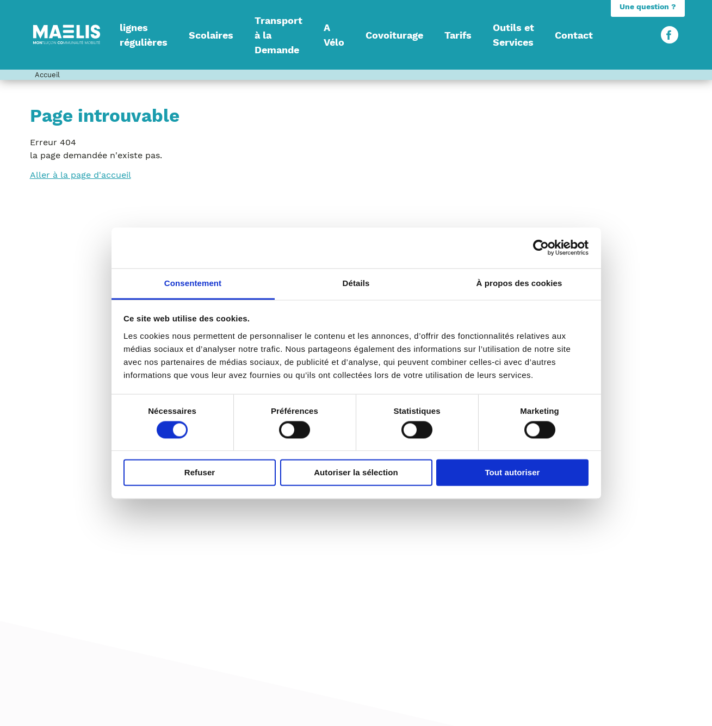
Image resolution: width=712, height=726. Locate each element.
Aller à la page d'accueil (80, 175)
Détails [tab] (356, 283)
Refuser (199, 472)
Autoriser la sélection (356, 472)
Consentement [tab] (192, 283)
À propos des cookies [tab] (519, 283)
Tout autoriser (512, 472)
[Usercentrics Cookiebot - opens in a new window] (541, 247)
